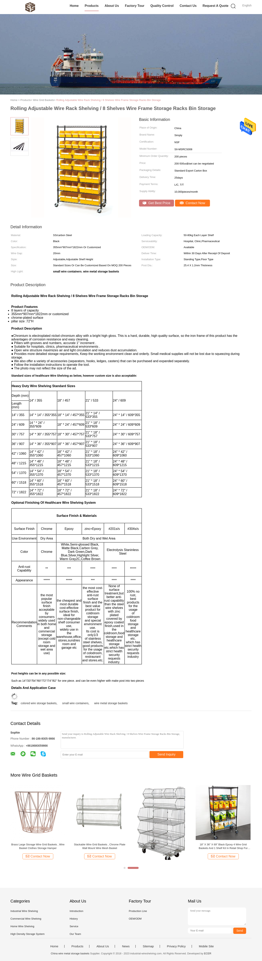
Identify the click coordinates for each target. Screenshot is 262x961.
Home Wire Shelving (22, 926)
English (247, 5)
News (126, 946)
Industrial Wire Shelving (24, 911)
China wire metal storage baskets (70, 953)
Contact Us (188, 5)
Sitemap (148, 946)
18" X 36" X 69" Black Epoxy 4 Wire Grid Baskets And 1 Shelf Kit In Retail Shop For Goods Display (223, 846)
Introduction (76, 911)
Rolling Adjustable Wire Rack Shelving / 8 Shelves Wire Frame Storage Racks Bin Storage (108, 100)
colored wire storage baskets (38, 703)
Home (74, 5)
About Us (112, 5)
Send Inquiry (167, 754)
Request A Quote (215, 5)
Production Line (138, 911)
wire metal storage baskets (111, 703)
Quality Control (162, 5)
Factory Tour (134, 5)
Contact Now (192, 203)
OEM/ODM (135, 918)
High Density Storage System (27, 933)
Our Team (75, 933)
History (74, 918)
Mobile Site (206, 946)
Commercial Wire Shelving (25, 918)
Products (91, 5)
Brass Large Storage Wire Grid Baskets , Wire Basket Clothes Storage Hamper (37, 846)
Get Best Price (156, 203)
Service (74, 926)
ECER (207, 953)
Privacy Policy (176, 946)
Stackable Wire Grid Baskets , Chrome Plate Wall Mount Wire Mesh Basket (99, 846)
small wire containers (75, 703)
